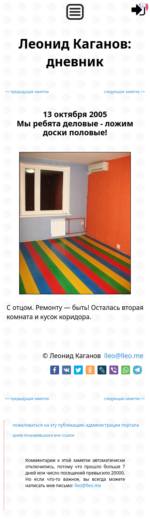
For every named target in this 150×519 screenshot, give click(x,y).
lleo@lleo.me (123, 355)
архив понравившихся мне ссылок (44, 435)
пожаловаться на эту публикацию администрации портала (76, 425)
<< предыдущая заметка (27, 91)
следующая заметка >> (124, 91)
